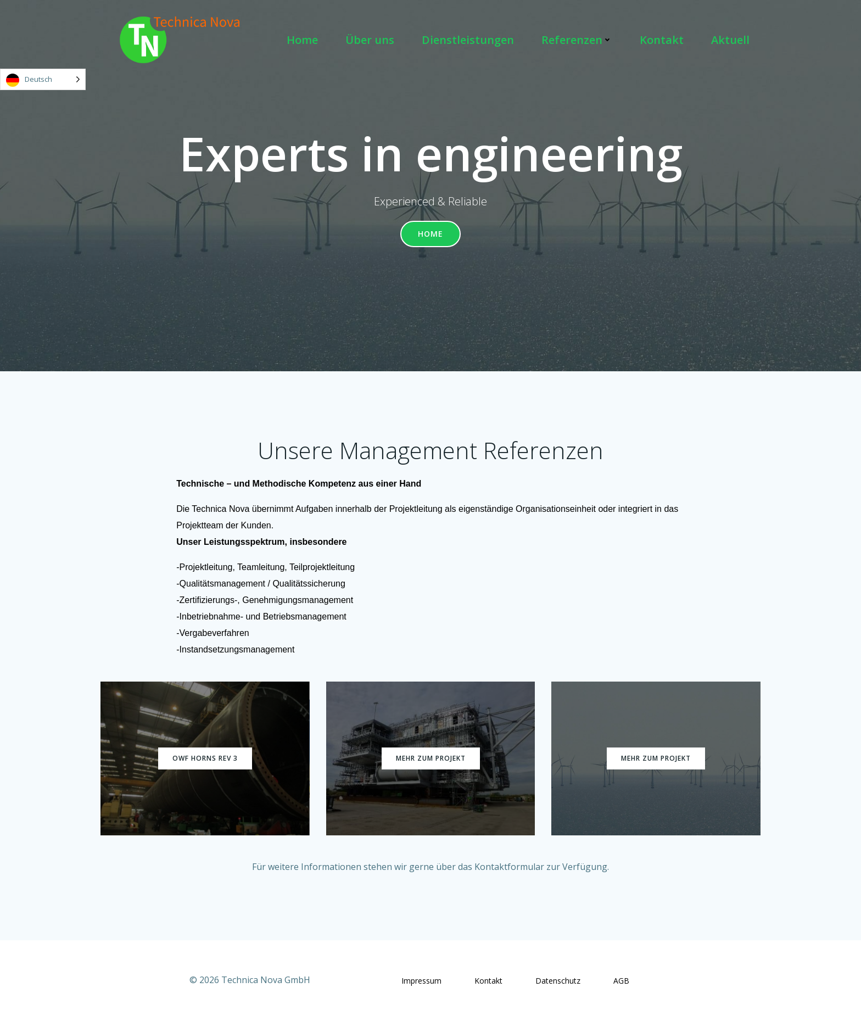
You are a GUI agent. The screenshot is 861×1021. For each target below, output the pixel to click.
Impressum (421, 980)
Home (302, 39)
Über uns (369, 39)
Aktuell (730, 39)
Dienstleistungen (468, 39)
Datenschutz (557, 980)
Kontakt (662, 39)
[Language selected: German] (43, 79)
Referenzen (576, 39)
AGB (621, 980)
